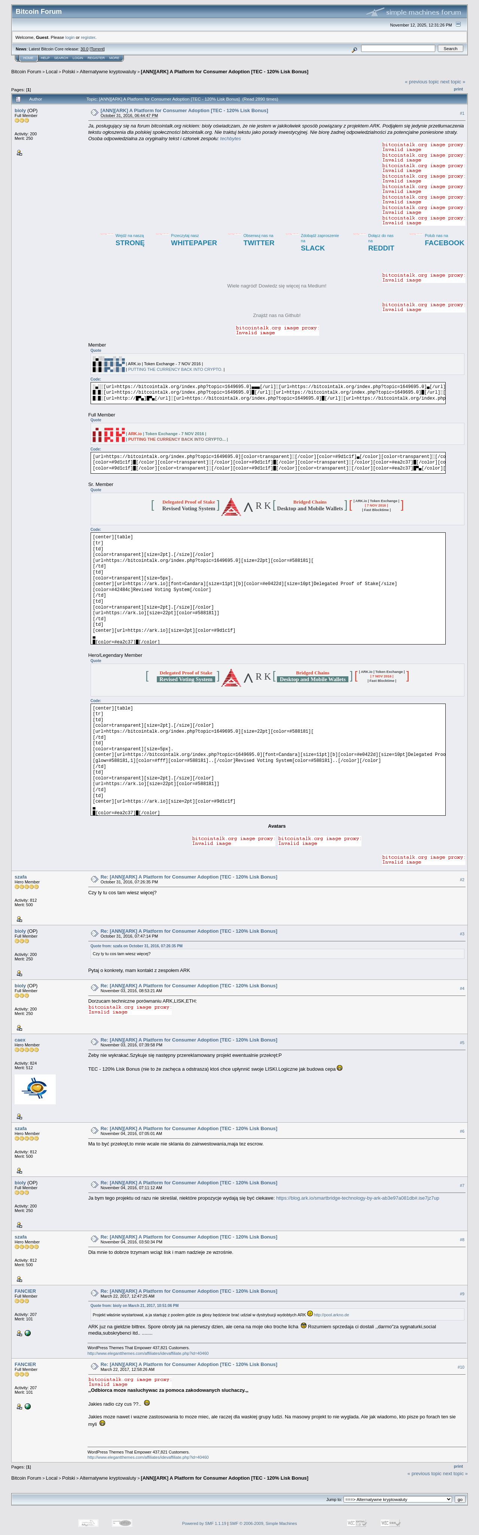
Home (28, 58)
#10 (461, 1367)
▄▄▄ (108, 358)
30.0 (84, 49)
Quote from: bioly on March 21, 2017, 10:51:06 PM (135, 1306)
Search (61, 58)
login (70, 37)
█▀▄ (108, 369)
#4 (462, 988)
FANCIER (25, 1291)
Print (458, 89)
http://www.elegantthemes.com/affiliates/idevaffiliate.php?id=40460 (148, 1353)
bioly (20, 110)
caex (20, 1040)
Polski (68, 71)
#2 (462, 880)
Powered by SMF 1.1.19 (204, 1523)
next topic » (453, 81)
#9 (462, 1294)
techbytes (230, 138)
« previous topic (422, 81)
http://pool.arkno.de (331, 1315)
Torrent (97, 49)
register (88, 37)
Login (78, 58)
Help (45, 58)
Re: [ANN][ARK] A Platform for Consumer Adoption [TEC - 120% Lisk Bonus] (189, 877)
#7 (462, 1185)
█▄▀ (120, 364)
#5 (462, 1042)
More (114, 58)
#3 (462, 934)
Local (52, 71)
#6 (462, 1131)
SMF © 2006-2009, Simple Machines (263, 1523)
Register (96, 58)
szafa (21, 877)
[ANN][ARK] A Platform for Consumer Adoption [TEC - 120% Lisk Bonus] (224, 71)
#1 (462, 113)
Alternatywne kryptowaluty (108, 71)
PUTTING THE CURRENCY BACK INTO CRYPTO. (175, 369)
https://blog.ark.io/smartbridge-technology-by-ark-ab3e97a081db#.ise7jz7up (357, 1198)
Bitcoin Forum (26, 71)
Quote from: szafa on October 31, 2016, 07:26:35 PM (137, 946)
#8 (462, 1239)
